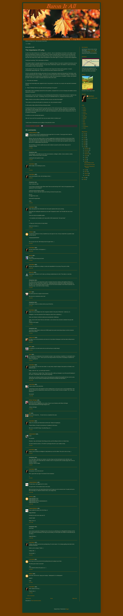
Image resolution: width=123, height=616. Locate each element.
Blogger (67, 609)
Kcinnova (85, 113)
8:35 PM (30, 342)
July (85, 157)
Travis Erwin (32, 384)
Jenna (84, 112)
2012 (84, 137)
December (86, 148)
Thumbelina (85, 126)
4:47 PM (30, 582)
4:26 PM (30, 178)
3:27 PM (30, 148)
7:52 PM (30, 333)
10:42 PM (31, 380)
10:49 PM (31, 251)
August (86, 155)
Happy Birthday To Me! (89, 162)
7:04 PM (30, 202)
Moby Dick (31, 272)
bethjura (31, 573)
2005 (84, 179)
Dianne (84, 110)
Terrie (84, 125)
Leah (84, 115)
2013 (84, 135)
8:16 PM (30, 408)
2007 (84, 146)
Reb (84, 121)
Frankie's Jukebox (91, 50)
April (85, 169)
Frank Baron (32, 164)
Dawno (84, 109)
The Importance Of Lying (89, 164)
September (86, 153)
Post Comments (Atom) (36, 600)
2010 (84, 141)
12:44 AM (31, 492)
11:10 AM (31, 395)
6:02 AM (30, 445)
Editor (30, 346)
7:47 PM (30, 324)
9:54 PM (30, 243)
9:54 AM (30, 478)
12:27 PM (31, 522)
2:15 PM (30, 555)
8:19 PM (30, 227)
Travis (84, 128)
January (86, 175)
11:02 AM (31, 504)
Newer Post (28, 598)
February (86, 173)
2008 (84, 144)
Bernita (30, 255)
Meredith (85, 117)
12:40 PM (31, 538)
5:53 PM (30, 298)
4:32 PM (30, 287)
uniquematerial (32, 434)
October (86, 152)
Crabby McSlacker (33, 132)
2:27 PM (30, 593)
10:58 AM (31, 268)
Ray (84, 120)
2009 (84, 143)
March (85, 171)
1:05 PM (30, 275)
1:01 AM (30, 429)
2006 (84, 177)
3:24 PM (30, 569)
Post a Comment (30, 595)
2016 (84, 133)
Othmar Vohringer (33, 400)
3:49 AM (30, 465)
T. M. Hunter (31, 559)
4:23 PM (30, 170)
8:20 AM (30, 260)
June (85, 159)
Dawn (30, 291)
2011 (84, 139)
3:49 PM (30, 159)
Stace (30, 354)
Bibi (30, 413)
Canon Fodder (93, 51)
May (85, 161)
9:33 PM (30, 350)
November (86, 150)
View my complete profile (92, 98)
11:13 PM (31, 416)
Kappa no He (32, 337)
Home (51, 598)
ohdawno (31, 232)
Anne (84, 107)
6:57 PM (30, 305)
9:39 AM (30, 453)
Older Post (74, 598)
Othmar (84, 118)
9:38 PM (30, 360)
